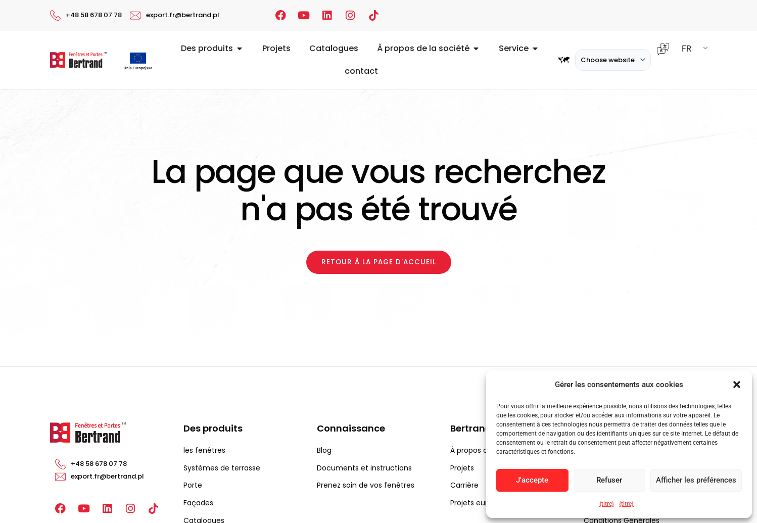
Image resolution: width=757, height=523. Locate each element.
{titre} (606, 503)
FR (686, 49)
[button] (737, 384)
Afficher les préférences (696, 480)
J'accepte (532, 480)
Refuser (609, 480)
